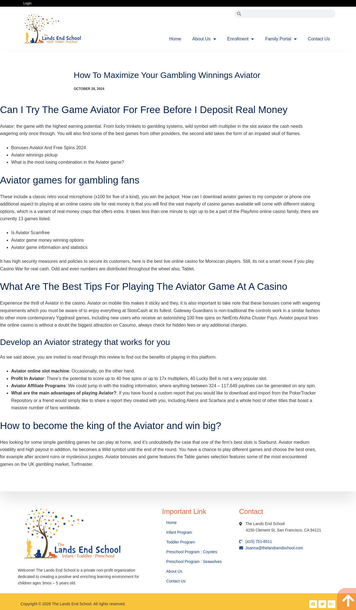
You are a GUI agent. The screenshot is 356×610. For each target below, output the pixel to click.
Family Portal (280, 39)
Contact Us (319, 38)
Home (175, 38)
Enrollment (240, 39)
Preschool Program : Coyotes (191, 552)
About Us (204, 39)
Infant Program (179, 532)
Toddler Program (180, 542)
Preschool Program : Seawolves (194, 561)
